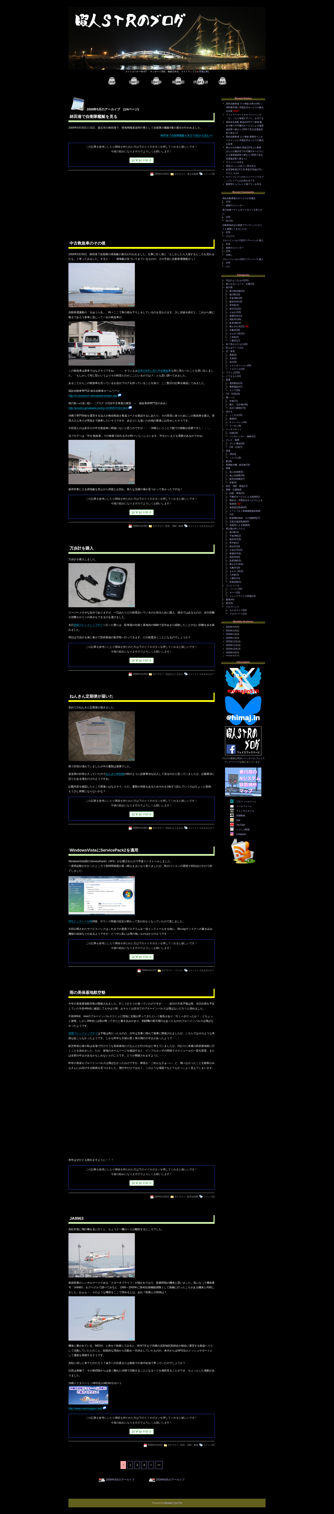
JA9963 (77, 1218)
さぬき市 (233, 312)
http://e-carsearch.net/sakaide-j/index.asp (92, 395)
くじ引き (233, 415)
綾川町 (232, 294)
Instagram (241, 834)
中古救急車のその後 (87, 243)
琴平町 (232, 305)
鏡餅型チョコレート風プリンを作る (243, 184)
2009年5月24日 (155, 1445)
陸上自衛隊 (235, 472)
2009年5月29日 (140, 674)
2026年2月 (231, 634)
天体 (231, 358)
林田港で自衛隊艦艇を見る (93, 116)
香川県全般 (235, 291)
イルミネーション (238, 365)
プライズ (230, 372)
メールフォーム (244, 806)
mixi (238, 820)
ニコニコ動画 (243, 829)
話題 (231, 433)
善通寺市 (233, 316)
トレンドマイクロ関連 (240, 596)
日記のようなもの (174, 674)
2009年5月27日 (149, 970)
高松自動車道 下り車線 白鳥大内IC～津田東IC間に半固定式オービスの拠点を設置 (245, 107)
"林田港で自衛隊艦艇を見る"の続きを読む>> (185, 135)
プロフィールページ (246, 801)
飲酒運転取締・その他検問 (242, 518)
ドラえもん (231, 376)
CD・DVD (231, 394)
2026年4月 (231, 627)
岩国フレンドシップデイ (88, 625)
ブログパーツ (236, 614)
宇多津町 (233, 298)
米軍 (231, 482)
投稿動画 (240, 815)
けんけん (230, 236)
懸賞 (231, 418)
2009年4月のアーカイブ (120, 1479)
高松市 (232, 319)
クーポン (233, 426)
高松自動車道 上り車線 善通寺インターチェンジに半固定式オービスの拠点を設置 (245, 140)
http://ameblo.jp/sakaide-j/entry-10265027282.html (98, 408)
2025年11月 (232, 645)
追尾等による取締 (238, 525)
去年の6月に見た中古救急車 (154, 370)
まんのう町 (235, 333)
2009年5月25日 (161, 1196)
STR (228, 202)
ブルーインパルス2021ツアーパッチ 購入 (242, 259)
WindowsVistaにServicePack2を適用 (104, 850)
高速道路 (233, 582)
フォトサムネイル (245, 811)
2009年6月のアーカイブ (170, 1479)
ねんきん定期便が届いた (91, 696)
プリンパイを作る (235, 162)
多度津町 (233, 323)
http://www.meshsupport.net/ (85, 1408)
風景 (231, 355)
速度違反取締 (236, 507)
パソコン (178, 970)
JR (230, 454)
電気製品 (233, 383)
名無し (229, 255)
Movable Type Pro (173, 1503)
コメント (207, 174)
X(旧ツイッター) (245, 758)
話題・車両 (235, 493)
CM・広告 (234, 447)
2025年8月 (231, 656)
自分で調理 (235, 408)
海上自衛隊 (192, 174)
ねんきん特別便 (115, 774)
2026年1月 (231, 638)
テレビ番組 (235, 443)
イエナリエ (235, 369)
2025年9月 (231, 652)
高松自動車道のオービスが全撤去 (239, 198)
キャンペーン (236, 422)
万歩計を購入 (81, 548)
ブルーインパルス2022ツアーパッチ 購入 (242, 240)
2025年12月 (232, 641)
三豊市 (232, 340)
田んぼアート (232, 348)
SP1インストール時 (80, 921)
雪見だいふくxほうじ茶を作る (241, 166)
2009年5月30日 (161, 174)
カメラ (232, 390)
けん (228, 266)
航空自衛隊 (192, 1196)
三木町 (232, 337)
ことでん (233, 457)
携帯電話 (233, 387)
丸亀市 (232, 330)
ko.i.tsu (229, 220)
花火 (231, 362)
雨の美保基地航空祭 (87, 992)
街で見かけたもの (235, 344)
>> (159, 1465)
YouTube (240, 825)
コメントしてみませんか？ (201, 526)
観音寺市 (233, 301)
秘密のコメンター (235, 205)
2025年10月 (232, 649)
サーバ (232, 592)
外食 (231, 401)
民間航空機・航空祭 (236, 465)
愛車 (228, 599)
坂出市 (232, 309)
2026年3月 (231, 630)
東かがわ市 (235, 326)
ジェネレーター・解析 (240, 436)
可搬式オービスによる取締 (242, 497)
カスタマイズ (236, 610)
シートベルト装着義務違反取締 (244, 511)
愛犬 (228, 603)
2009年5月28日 (140, 828)
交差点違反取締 (237, 521)
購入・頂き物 (236, 404)
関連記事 (203, 71)
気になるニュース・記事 (238, 284)
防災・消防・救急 (174, 526)
